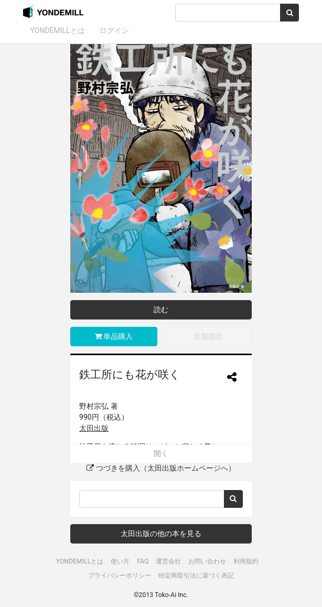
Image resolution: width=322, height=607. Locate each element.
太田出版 (94, 428)
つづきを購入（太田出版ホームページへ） (161, 468)
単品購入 (114, 336)
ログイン (114, 30)
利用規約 (246, 561)
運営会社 (168, 561)
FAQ (142, 561)
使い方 (120, 561)
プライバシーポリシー (119, 575)
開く (161, 453)
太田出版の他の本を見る (161, 533)
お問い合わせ (207, 561)
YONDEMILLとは (57, 30)
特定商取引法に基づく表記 (196, 575)
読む (161, 309)
